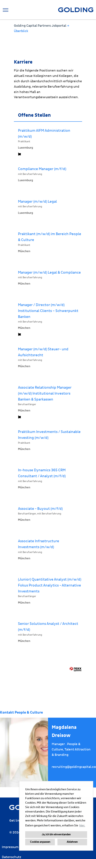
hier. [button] (82, 825)
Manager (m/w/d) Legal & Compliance (49, 272)
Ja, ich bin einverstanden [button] (56, 834)
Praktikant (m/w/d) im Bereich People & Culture (49, 237)
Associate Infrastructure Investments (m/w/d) (38, 544)
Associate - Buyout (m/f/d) (40, 508)
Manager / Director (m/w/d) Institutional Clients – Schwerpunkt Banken (48, 311)
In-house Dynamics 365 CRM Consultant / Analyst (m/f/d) (42, 473)
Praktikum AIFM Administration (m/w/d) (44, 133)
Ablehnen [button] (72, 842)
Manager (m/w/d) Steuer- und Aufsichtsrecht (43, 352)
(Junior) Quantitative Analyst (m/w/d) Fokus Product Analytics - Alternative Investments (49, 585)
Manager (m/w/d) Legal (37, 201)
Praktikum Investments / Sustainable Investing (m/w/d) (49, 435)
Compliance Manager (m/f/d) (42, 169)
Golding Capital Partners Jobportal (40, 26)
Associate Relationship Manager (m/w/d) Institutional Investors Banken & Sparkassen (45, 393)
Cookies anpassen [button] (40, 842)
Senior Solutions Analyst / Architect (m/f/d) (48, 627)
